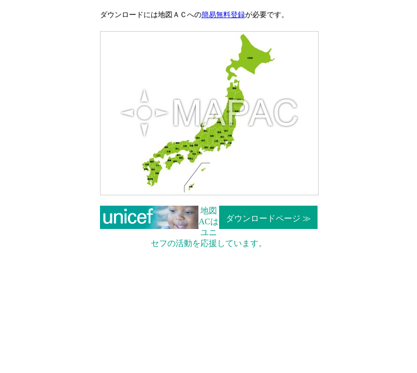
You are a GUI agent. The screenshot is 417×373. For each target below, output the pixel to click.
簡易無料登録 (223, 15)
